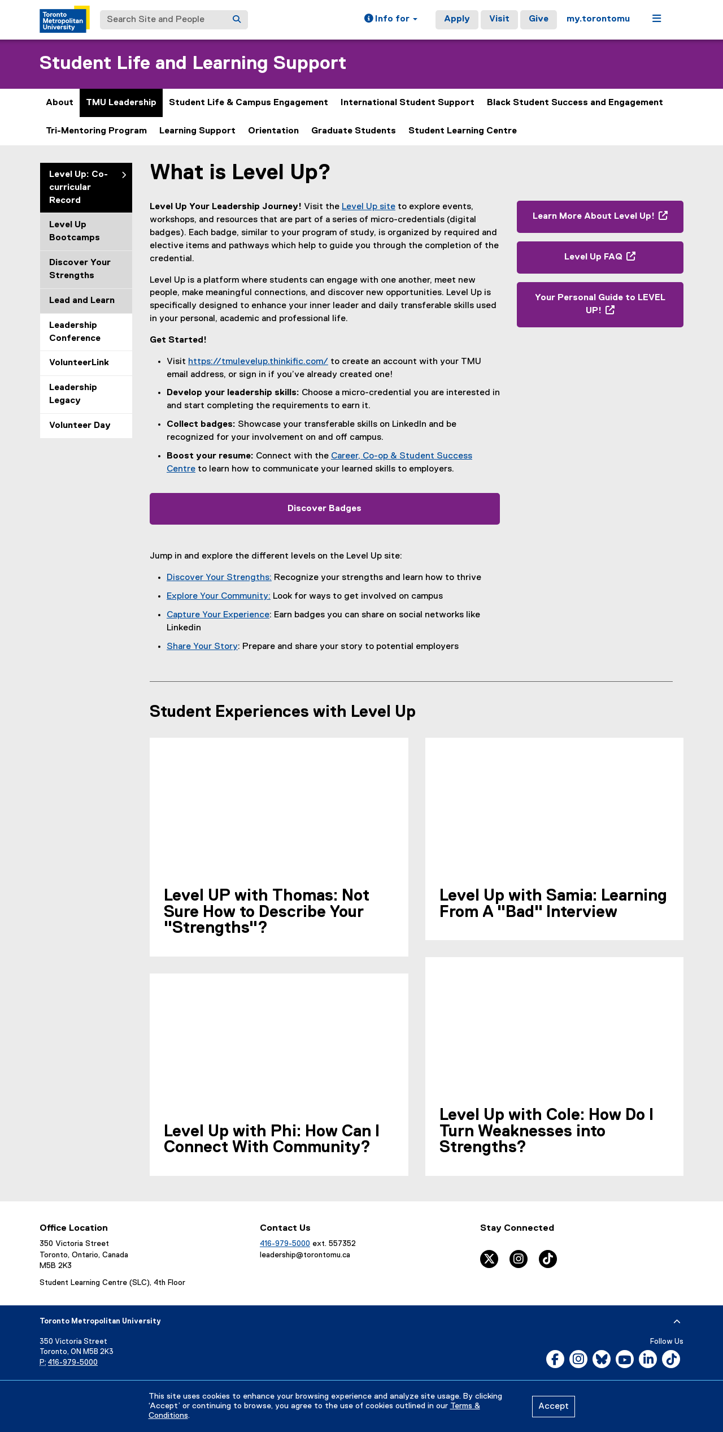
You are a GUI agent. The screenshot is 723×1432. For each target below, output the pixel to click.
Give (538, 19)
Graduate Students (353, 131)
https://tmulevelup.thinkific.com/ (258, 361)
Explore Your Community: (219, 596)
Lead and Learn (82, 300)
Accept (553, 1406)
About (59, 102)
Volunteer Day (80, 425)
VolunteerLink (79, 362)
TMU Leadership (121, 102)
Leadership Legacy (73, 394)
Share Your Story (202, 646)
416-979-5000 (285, 1244)
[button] (391, 19)
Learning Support (197, 131)
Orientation (273, 131)
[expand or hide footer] (676, 1322)
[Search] (236, 19)
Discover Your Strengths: (219, 577)
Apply (457, 19)
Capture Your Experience (218, 615)
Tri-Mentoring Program (96, 131)
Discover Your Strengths (80, 269)
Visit (499, 19)
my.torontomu (598, 19)
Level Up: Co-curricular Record (78, 187)
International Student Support (407, 102)
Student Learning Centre (462, 131)
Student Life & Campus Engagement (248, 102)
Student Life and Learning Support (193, 63)
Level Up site (368, 206)
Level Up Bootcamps (74, 231)
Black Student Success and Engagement (575, 102)
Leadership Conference (75, 332)
